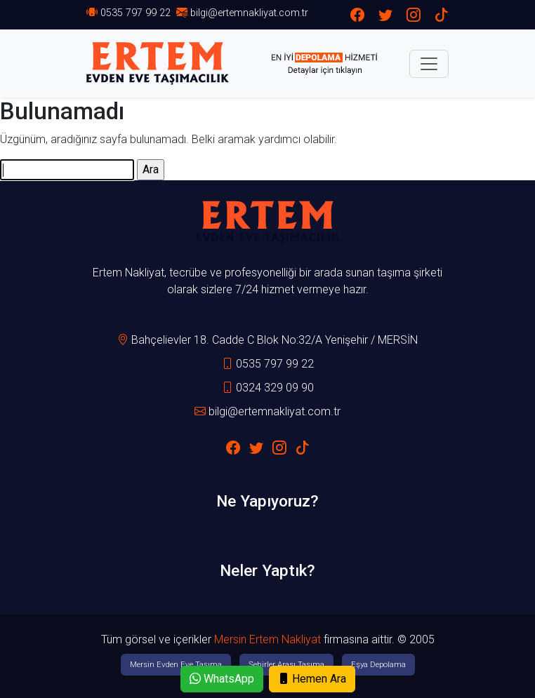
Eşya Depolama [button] (378, 664)
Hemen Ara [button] (312, 678)
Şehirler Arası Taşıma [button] (286, 664)
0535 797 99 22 (135, 13)
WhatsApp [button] (222, 678)
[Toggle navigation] (429, 64)
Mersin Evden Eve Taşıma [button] (176, 664)
